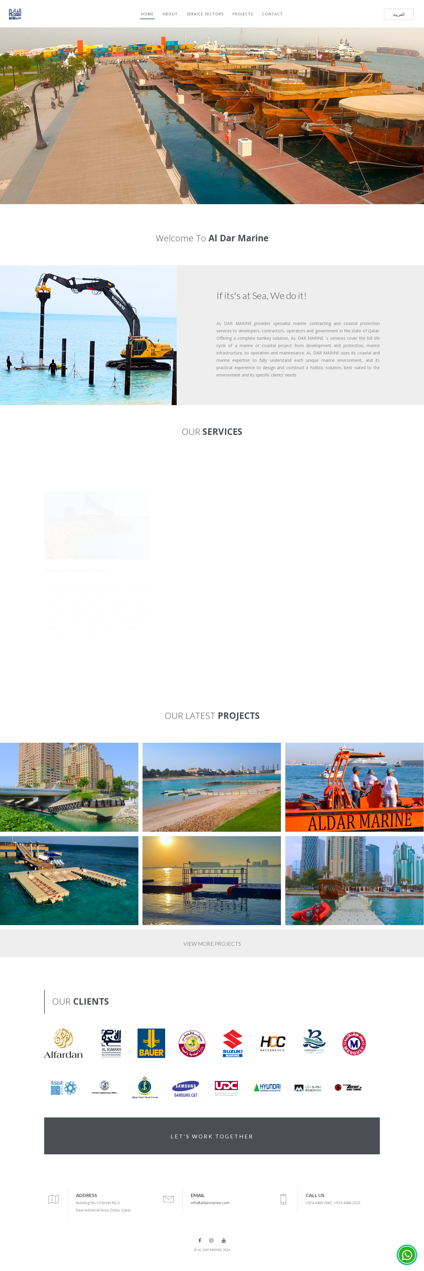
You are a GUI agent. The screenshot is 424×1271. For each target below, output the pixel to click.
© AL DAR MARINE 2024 (212, 1249)
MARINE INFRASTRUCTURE (74, 570)
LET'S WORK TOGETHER (212, 1136)
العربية (399, 14)
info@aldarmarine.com (210, 1202)
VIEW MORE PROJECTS (212, 943)
